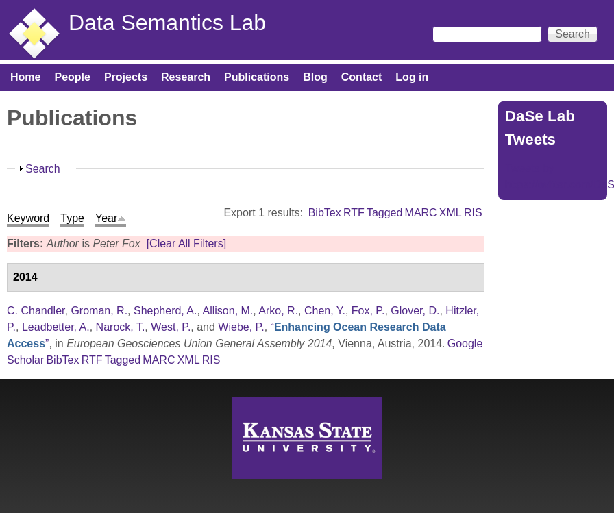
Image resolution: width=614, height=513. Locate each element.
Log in (411, 77)
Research (185, 77)
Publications (256, 77)
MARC (421, 212)
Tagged (385, 212)
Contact (361, 77)
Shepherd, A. (165, 310)
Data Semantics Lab (167, 22)
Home (25, 77)
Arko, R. (278, 310)
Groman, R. (99, 310)
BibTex (324, 212)
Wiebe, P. (241, 327)
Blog (315, 77)
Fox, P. (368, 310)
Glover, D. (415, 310)
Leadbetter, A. (56, 327)
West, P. (171, 327)
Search (42, 169)
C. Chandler (36, 310)
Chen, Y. (324, 310)
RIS (473, 212)
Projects (125, 77)
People (72, 77)
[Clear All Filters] (186, 243)
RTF (354, 212)
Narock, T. (120, 327)
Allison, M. (228, 310)
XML (450, 212)
